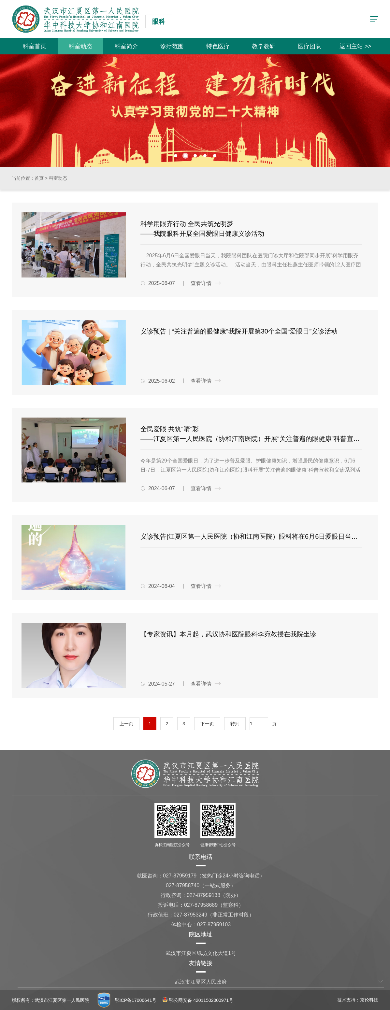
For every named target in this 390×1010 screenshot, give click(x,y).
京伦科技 (369, 1000)
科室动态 (80, 46)
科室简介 (126, 46)
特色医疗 (218, 46)
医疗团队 (309, 46)
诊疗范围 (172, 46)
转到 (234, 723)
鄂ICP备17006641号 (136, 1000)
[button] (175, 155)
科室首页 (34, 46)
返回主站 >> (355, 46)
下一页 (207, 723)
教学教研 (263, 46)
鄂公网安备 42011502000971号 (198, 1000)
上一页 (126, 723)
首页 (39, 178)
